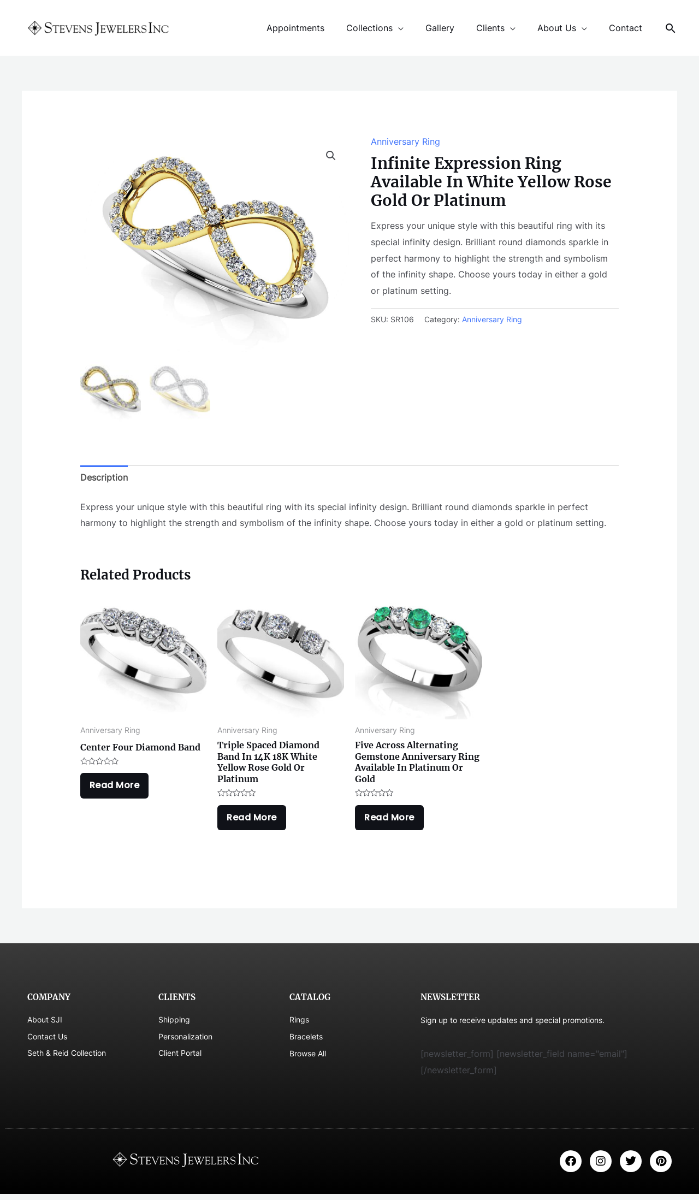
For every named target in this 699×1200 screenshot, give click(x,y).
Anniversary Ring (405, 141)
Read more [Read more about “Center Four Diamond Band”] (117, 789)
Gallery (455, 27)
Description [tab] (104, 477)
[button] (331, 155)
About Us (563, 27)
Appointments (319, 27)
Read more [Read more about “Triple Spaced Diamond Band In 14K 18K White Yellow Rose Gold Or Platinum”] (254, 820)
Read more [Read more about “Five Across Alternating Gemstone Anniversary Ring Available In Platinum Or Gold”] (392, 820)
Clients (501, 27)
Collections (389, 27)
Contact (627, 27)
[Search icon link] (670, 28)
